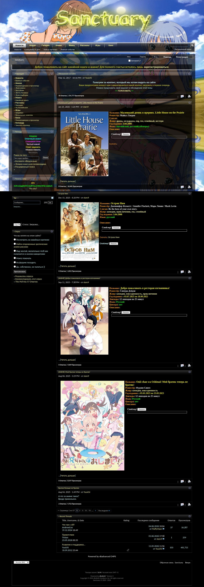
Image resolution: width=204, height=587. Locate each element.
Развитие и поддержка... (73, 544)
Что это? (33, 188)
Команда (19, 122)
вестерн (159, 121)
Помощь (167, 57)
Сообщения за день (32, 50)
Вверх (187, 562)
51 (90, 510)
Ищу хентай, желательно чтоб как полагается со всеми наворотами (31, 252)
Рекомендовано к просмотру (27, 86)
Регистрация (182, 57)
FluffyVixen (157, 529)
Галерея (45, 45)
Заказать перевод (22, 125)
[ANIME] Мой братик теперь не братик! (74, 372)
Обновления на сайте (67, 74)
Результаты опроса (24, 276)
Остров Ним (63, 194)
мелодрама (129, 121)
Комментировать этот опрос (28, 279)
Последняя (104, 510)
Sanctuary (179, 562)
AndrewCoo (67, 527)
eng (137, 121)
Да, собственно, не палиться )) (30, 267)
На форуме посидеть (26, 262)
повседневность (134, 294)
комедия (111, 212)
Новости (19, 45)
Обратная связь (166, 562)
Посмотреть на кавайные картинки (32, 239)
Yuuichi (88, 78)
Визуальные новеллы (24, 115)
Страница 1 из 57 (67, 510)
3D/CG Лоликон (21, 93)
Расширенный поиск (183, 49)
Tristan (65, 537)
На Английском (21, 107)
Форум (32, 45)
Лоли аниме (20, 88)
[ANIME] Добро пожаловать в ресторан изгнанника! (79, 278)
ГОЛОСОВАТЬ (124, 90)
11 (86, 510)
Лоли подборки (21, 95)
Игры (97, 45)
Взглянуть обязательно (26, 161)
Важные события (68, 50)
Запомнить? (134, 61)
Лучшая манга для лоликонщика (30, 164)
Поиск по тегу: (20, 155)
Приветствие (68, 534)
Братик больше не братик (68, 488)
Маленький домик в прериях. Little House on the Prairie (80, 103)
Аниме (59, 45)
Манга (72, 45)
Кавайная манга (21, 100)
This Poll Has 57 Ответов (26, 281)
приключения (124, 212)
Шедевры (19, 113)
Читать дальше (68, 181)
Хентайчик (19, 90)
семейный (149, 121)
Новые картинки (50, 50)
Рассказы (84, 45)
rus (141, 121)
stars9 (86, 107)
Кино (111, 45)
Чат (15, 198)
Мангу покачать (23, 258)
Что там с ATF (68, 524)
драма (120, 121)
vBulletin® (102, 576)
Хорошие (19, 105)
